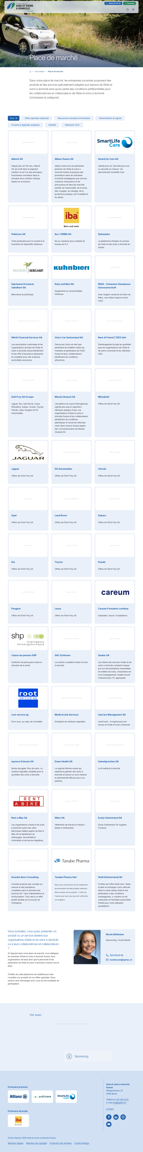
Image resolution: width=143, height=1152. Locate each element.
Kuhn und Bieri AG (64, 284)
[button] (136, 1138)
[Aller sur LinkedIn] (116, 1117)
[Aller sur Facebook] (108, 1117)
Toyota (59, 562)
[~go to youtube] (108, 1124)
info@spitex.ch (119, 1102)
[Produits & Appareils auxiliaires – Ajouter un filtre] (25, 125)
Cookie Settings (81, 1143)
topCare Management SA (112, 714)
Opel (14, 515)
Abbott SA (17, 159)
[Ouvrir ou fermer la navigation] (133, 9)
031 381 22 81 (122, 1099)
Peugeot (16, 608)
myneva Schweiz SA (22, 761)
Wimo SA (60, 817)
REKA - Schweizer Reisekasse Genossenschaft (114, 286)
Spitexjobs (104, 234)
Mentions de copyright (36, 1143)
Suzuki (101, 562)
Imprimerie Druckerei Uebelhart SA (22, 286)
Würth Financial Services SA (26, 337)
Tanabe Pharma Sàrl (66, 877)
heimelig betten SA (108, 761)
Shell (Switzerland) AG (110, 877)
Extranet (129, 3)
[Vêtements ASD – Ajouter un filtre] (72, 125)
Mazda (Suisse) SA (65, 397)
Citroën (102, 469)
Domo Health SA (63, 761)
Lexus (58, 608)
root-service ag (19, 714)
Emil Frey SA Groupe (22, 397)
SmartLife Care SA (108, 159)
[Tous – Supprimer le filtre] (13, 118)
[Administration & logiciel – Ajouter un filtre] (110, 118)
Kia (13, 562)
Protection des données (61, 1143)
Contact (110, 1109)
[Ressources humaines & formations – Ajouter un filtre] (74, 118)
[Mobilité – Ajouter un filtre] (52, 125)
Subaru (102, 515)
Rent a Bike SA (19, 817)
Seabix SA (103, 655)
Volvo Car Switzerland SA (69, 337)
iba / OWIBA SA (63, 234)
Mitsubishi (103, 397)
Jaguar (15, 469)
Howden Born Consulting (25, 877)
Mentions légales (15, 1143)
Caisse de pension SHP (24, 655)
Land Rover (61, 515)
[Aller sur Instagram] (123, 1117)
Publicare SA (18, 234)
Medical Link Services (66, 714)
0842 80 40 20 (113, 3)
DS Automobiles (63, 469)
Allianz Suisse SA (64, 159)
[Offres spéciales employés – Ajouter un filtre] (36, 118)
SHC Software (62, 655)
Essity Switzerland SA (110, 817)
